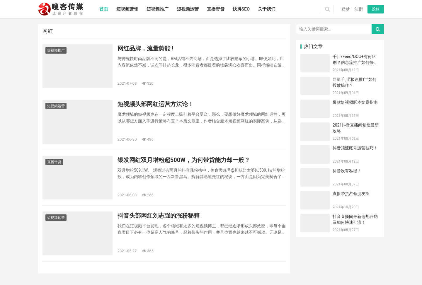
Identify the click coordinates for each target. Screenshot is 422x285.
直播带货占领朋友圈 (351, 193)
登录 (345, 9)
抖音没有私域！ (347, 170)
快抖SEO (241, 9)
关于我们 (266, 9)
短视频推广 (158, 9)
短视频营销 (127, 9)
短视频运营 (188, 9)
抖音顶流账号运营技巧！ (355, 148)
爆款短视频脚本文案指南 (355, 102)
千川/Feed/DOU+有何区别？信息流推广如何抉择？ (354, 62)
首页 (103, 9)
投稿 (376, 9)
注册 (358, 9)
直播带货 (215, 9)
